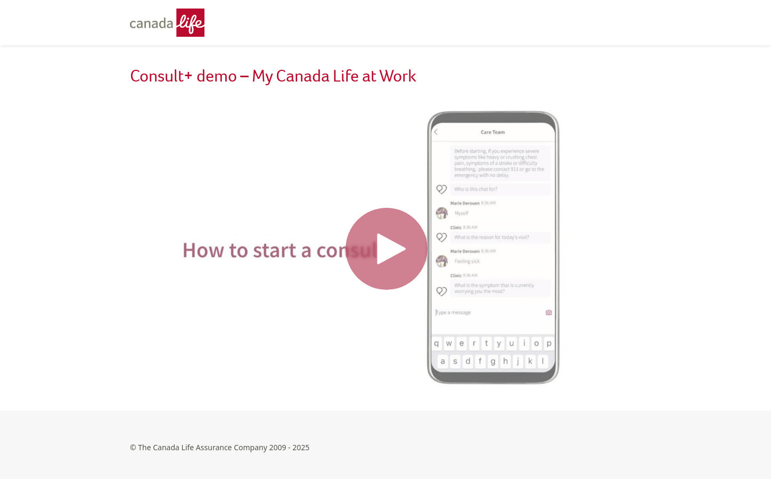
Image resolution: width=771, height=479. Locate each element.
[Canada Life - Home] (172, 23)
